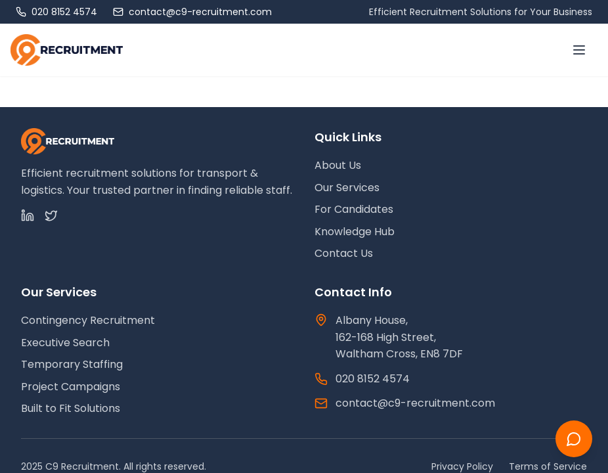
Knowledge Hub (355, 231)
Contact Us (344, 253)
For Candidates (354, 209)
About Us (338, 165)
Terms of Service (548, 466)
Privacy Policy (462, 466)
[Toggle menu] (579, 50)
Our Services (347, 187)
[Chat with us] (573, 438)
